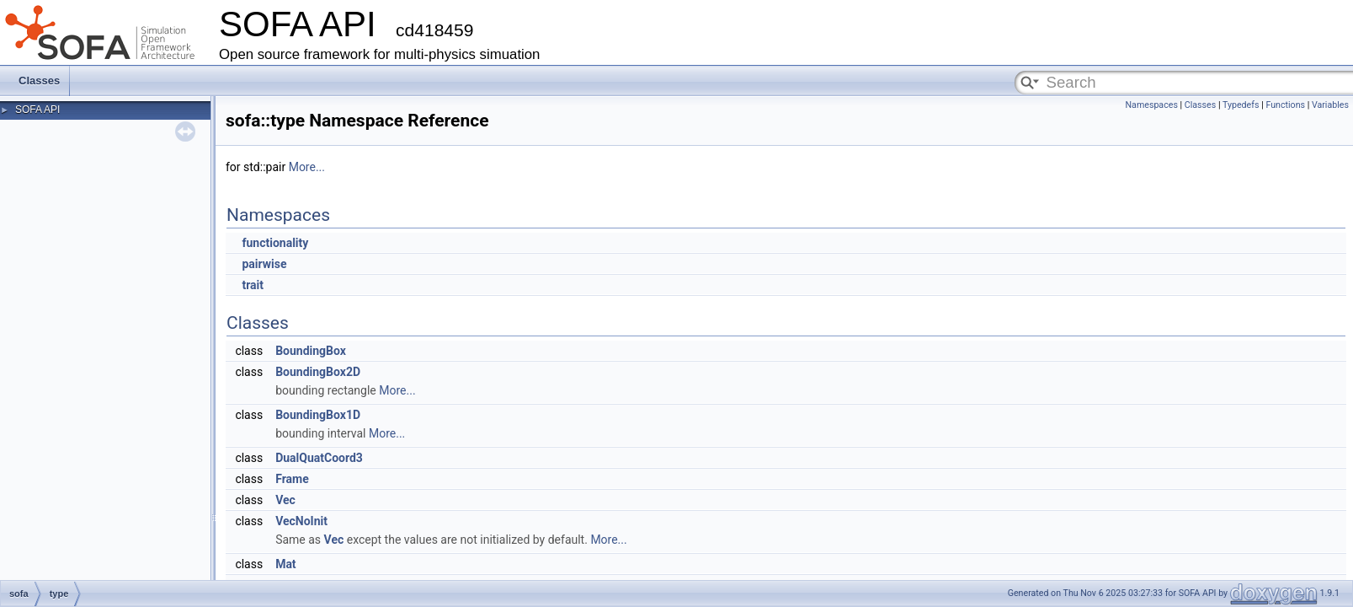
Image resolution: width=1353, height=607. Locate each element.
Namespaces (1151, 104)
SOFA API (37, 109)
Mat (285, 564)
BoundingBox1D (317, 415)
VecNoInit (301, 521)
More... (307, 167)
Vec (285, 500)
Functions (1285, 104)
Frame (292, 479)
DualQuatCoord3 (319, 458)
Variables (1330, 104)
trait (253, 285)
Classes (39, 80)
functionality (275, 243)
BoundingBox (310, 350)
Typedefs (1241, 104)
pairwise (264, 264)
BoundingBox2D (317, 372)
